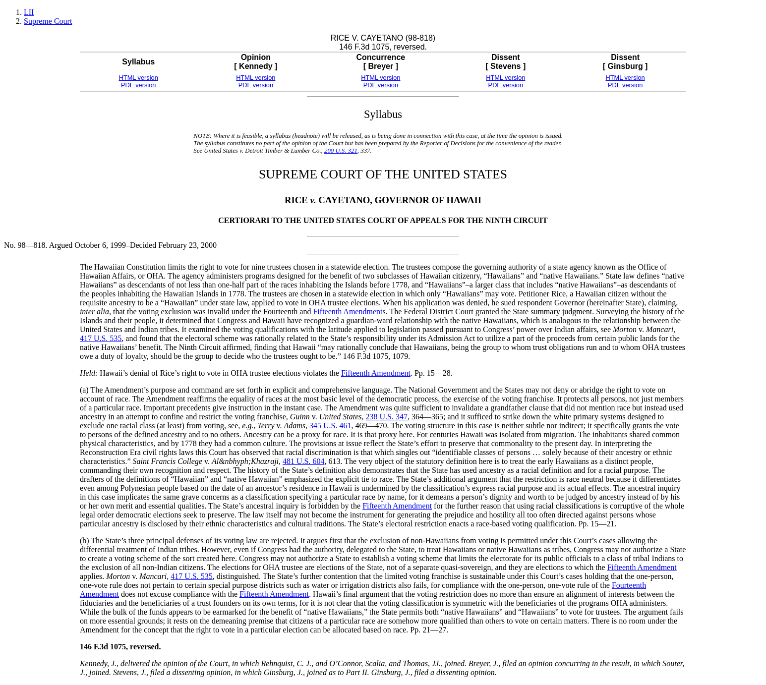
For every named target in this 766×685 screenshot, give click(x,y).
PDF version (138, 85)
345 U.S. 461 (330, 425)
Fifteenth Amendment (347, 311)
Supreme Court (48, 21)
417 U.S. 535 (100, 338)
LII (29, 12)
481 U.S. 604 (303, 461)
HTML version (138, 77)
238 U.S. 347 (386, 416)
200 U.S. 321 (340, 150)
